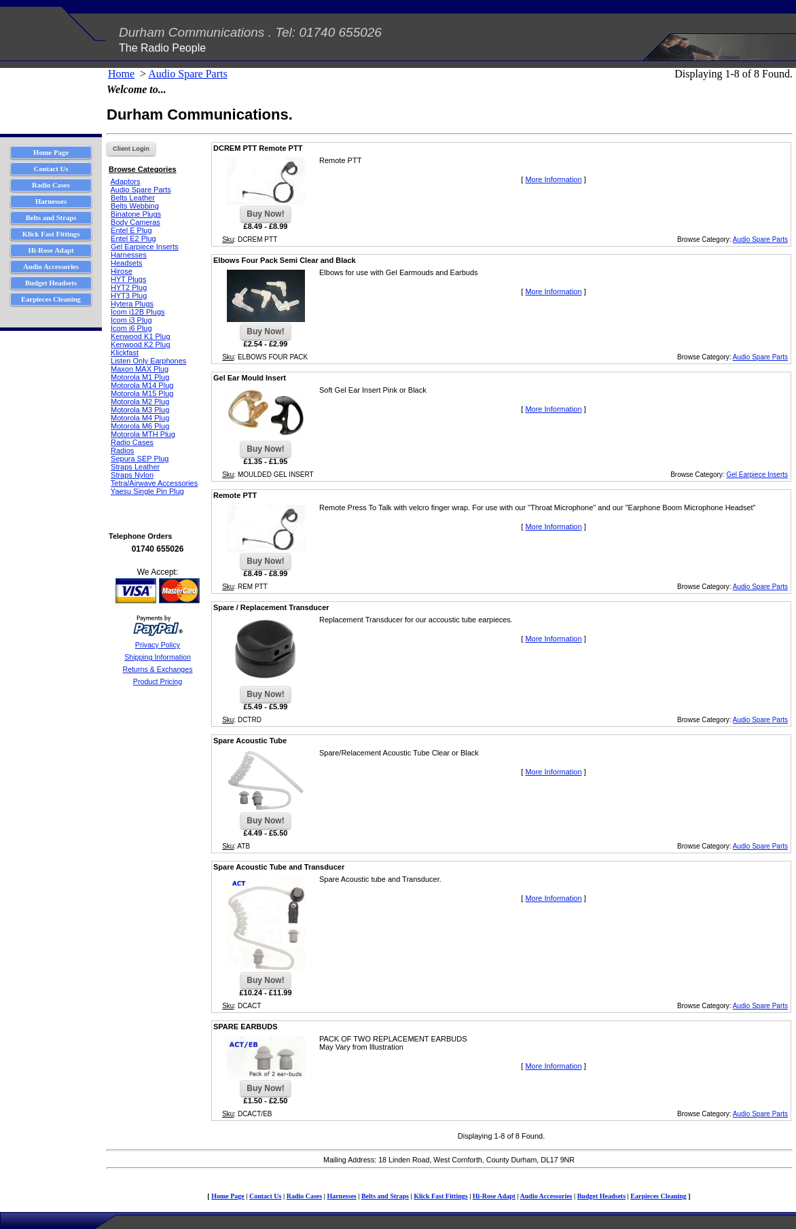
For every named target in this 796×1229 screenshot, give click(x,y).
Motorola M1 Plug (140, 377)
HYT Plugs (128, 279)
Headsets (126, 263)
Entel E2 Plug (133, 238)
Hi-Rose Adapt (494, 1196)
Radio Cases (132, 442)
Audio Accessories (546, 1196)
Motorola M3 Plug (140, 410)
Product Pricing (157, 681)
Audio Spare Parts (187, 73)
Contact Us (265, 1196)
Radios (122, 450)
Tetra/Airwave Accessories (154, 483)
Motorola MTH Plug (143, 434)
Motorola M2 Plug (140, 401)
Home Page (228, 1196)
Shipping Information (157, 657)
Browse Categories (143, 169)
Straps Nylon (132, 475)
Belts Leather (133, 198)
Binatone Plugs (136, 214)
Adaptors (125, 181)
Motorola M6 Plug (140, 426)
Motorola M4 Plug (140, 418)
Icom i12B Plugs (137, 312)
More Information (553, 179)
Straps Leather (135, 467)
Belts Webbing (135, 206)
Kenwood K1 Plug (140, 336)
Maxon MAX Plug (139, 369)
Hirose (121, 271)
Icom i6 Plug (131, 328)
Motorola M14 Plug (142, 385)
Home (121, 73)
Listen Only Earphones (148, 361)
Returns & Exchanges (157, 669)
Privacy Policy (157, 645)
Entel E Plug (131, 230)
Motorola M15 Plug (142, 393)
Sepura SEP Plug (139, 459)
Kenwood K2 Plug (140, 344)
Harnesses (129, 255)
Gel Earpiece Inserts (145, 247)
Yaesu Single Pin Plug (147, 491)
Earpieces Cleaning (658, 1196)
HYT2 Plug (129, 287)
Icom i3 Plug (131, 320)
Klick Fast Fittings (440, 1196)
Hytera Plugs (132, 304)
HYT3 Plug (129, 295)
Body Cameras (135, 222)
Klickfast (125, 353)
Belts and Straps (385, 1196)
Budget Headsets (601, 1196)
